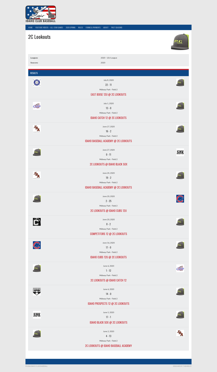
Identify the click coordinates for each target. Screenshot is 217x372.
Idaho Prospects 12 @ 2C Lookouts (108, 303)
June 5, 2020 (108, 312)
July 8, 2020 (109, 80)
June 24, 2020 (109, 173)
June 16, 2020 (109, 243)
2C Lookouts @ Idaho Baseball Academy (108, 346)
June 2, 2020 (108, 331)
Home (30, 27)
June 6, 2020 (108, 266)
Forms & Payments (93, 27)
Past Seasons (116, 27)
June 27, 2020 (109, 126)
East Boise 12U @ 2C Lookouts (108, 94)
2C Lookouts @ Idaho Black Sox (108, 164)
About (105, 27)
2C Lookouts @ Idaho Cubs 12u (108, 211)
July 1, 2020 (109, 103)
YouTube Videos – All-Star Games (49, 27)
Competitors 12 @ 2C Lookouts (108, 234)
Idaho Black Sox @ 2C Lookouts (108, 322)
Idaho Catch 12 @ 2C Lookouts (108, 118)
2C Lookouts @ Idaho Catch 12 (108, 280)
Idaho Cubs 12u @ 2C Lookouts (108, 257)
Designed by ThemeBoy (182, 366)
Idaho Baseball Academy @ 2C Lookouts (108, 141)
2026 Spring (70, 27)
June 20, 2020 (109, 196)
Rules (80, 27)
